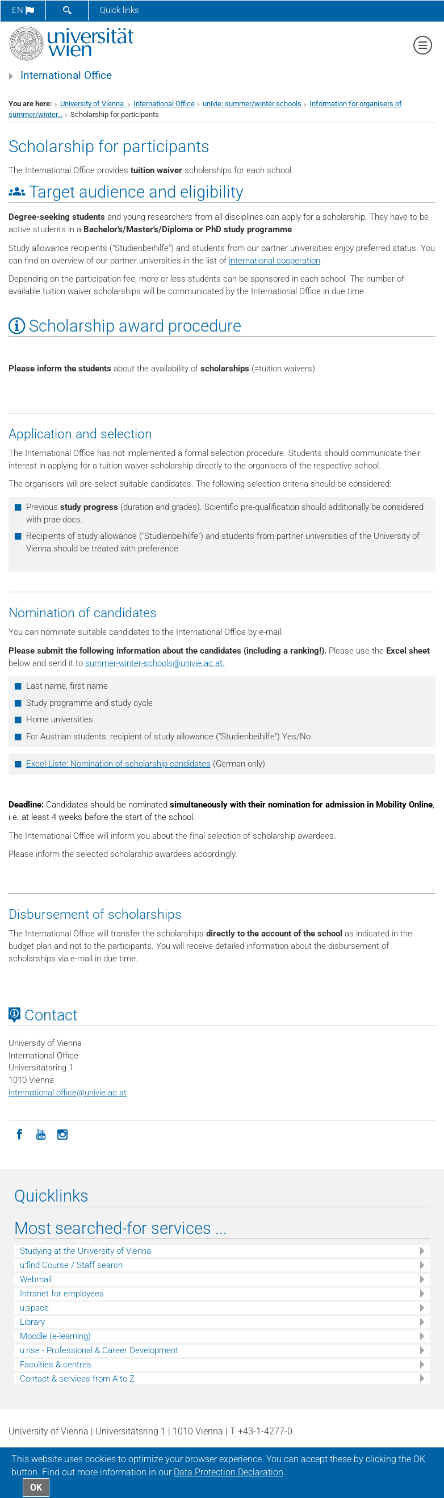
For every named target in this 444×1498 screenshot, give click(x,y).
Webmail (36, 1279)
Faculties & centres (55, 1364)
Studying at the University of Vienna (85, 1251)
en (23, 10)
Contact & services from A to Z (77, 1379)
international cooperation (274, 261)
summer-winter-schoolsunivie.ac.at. (155, 663)
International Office (66, 75)
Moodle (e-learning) (55, 1336)
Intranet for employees (62, 1293)
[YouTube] (41, 1133)
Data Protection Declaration (228, 1472)
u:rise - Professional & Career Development (99, 1350)
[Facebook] (19, 1133)
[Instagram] (62, 1133)
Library (32, 1322)
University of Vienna (92, 103)
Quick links (119, 10)
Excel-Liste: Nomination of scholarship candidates (118, 764)
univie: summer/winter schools (252, 103)
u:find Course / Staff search (71, 1265)
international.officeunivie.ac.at (68, 1092)
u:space (34, 1308)
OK (36, 1487)
